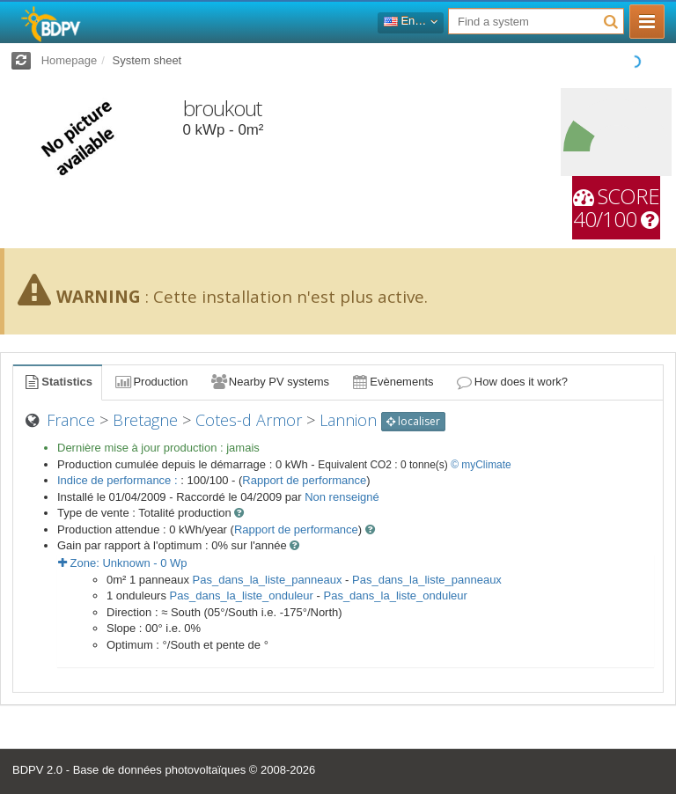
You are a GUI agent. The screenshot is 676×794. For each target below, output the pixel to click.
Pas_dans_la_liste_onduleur (241, 595)
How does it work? (512, 381)
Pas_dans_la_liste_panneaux (267, 579)
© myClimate (481, 465)
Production (150, 381)
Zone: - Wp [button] (122, 563)
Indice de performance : (118, 480)
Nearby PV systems (269, 381)
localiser (413, 421)
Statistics (57, 381)
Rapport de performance (304, 480)
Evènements (392, 381)
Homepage (69, 60)
